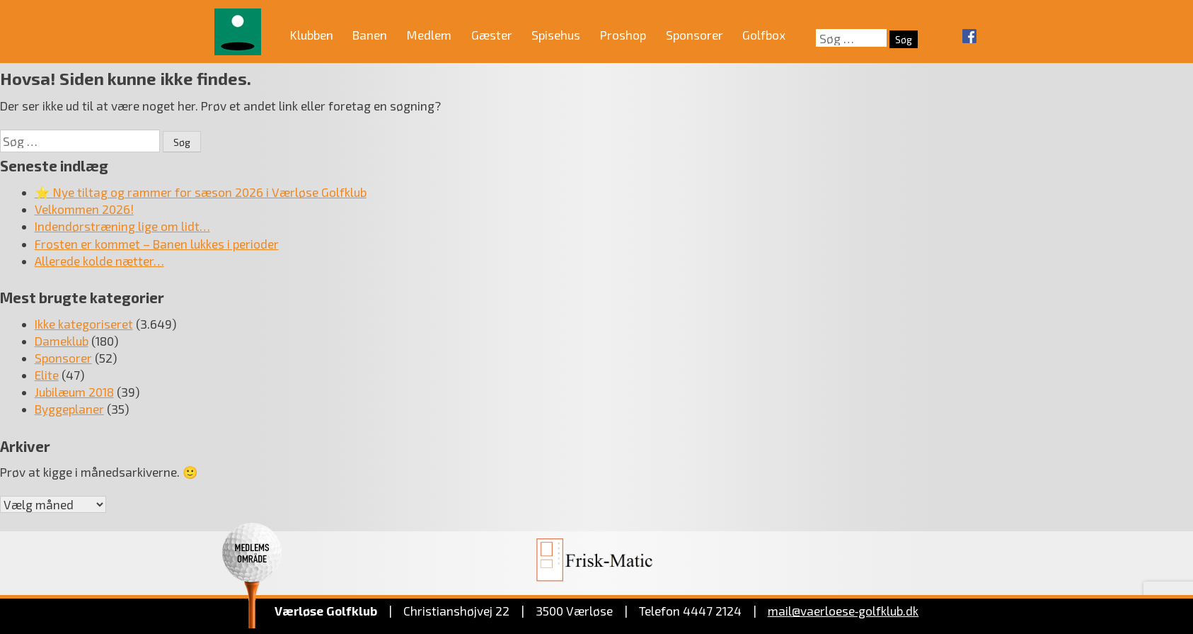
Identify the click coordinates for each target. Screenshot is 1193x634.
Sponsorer (694, 35)
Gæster (491, 35)
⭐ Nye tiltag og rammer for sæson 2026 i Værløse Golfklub (201, 192)
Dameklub (61, 341)
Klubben (311, 35)
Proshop (623, 35)
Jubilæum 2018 (74, 392)
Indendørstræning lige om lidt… (122, 226)
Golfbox (763, 35)
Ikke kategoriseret (84, 324)
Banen (369, 35)
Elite (47, 375)
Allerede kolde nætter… (99, 261)
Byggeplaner (69, 409)
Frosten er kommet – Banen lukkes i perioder (157, 244)
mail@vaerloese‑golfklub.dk (843, 611)
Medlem (429, 35)
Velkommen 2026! (84, 209)
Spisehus (555, 35)
